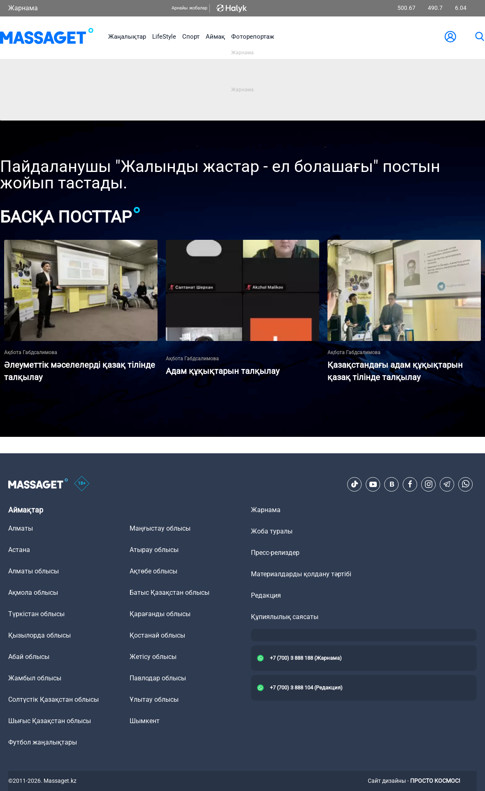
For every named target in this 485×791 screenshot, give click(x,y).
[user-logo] (450, 36)
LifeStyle (164, 36)
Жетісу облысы (153, 657)
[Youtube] (373, 484)
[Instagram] (429, 484)
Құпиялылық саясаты (284, 617)
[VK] (392, 484)
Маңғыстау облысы (160, 528)
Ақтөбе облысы (153, 571)
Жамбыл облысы (34, 678)
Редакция (266, 595)
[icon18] (82, 484)
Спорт (191, 36)
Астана (19, 550)
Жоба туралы (271, 531)
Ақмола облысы (33, 592)
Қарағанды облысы (160, 614)
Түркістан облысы (36, 614)
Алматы (20, 528)
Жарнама (23, 8)
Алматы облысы (33, 571)
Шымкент (145, 721)
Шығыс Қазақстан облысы (49, 721)
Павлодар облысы (158, 678)
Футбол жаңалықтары (42, 742)
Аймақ (215, 36)
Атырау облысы (154, 550)
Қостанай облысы (157, 635)
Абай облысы (28, 657)
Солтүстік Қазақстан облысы (53, 699)
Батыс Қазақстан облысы (169, 592)
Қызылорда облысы (39, 635)
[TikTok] (354, 484)
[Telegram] (447, 484)
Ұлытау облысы (154, 699)
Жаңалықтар (127, 36)
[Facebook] (410, 484)
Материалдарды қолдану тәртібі (301, 574)
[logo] (46, 36)
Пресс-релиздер (275, 553)
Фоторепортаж (252, 36)
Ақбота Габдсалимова (30, 352)
